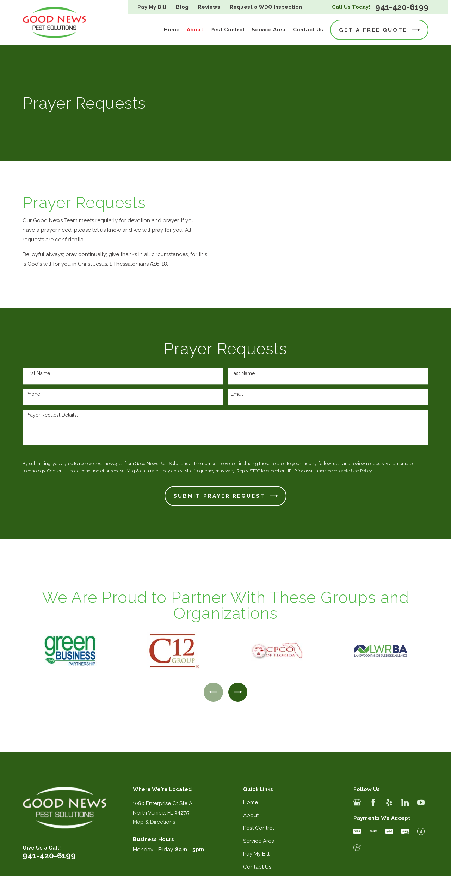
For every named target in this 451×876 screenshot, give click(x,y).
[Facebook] (373, 802)
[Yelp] (389, 802)
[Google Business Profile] (357, 802)
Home (250, 802)
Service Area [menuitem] (269, 29)
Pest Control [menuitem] (227, 29)
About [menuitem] (195, 29)
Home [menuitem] (172, 29)
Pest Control (258, 828)
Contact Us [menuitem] (308, 29)
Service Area (258, 841)
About (251, 815)
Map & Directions (154, 822)
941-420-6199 (401, 7)
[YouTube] (421, 802)
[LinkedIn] (405, 802)
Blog (182, 7)
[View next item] (237, 692)
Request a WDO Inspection (266, 7)
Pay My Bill (151, 7)
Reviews (209, 7)
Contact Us (257, 867)
